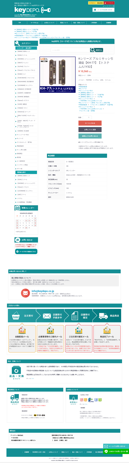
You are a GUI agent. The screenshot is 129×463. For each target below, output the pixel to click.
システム (19, 198)
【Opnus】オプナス (23, 100)
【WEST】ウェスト (23, 63)
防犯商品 (19, 153)
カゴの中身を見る (109, 2)
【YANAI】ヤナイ (22, 108)
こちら (32, 378)
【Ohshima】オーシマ (23, 112)
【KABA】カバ (21, 74)
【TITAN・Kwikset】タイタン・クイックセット (25, 126)
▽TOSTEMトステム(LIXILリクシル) (41, 37)
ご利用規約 (94, 22)
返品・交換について (79, 22)
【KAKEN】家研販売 (23, 97)
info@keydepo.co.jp (43, 291)
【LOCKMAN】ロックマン (25, 85)
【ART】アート (21, 194)
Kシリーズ (20, 138)
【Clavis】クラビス (23, 187)
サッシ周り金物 (21, 150)
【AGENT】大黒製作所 (24, 93)
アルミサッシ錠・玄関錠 (62, 37)
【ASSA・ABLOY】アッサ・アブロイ (26, 121)
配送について (64, 22)
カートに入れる (90, 123)
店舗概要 (108, 22)
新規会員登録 (100, 3)
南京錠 (19, 157)
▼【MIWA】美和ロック (22, 29)
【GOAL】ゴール (22, 55)
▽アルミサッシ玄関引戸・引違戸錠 (35, 35)
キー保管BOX (21, 161)
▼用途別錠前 (18, 35)
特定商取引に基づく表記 (39, 452)
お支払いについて (49, 22)
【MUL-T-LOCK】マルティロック (26, 116)
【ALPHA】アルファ (23, 66)
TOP (19, 22)
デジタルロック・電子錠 (24, 142)
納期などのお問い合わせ (90, 136)
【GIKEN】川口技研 (23, 131)
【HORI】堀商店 (22, 104)
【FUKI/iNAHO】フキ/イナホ (25, 78)
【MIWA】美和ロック (23, 51)
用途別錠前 (20, 146)
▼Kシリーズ (18, 33)
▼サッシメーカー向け (21, 37)
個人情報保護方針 (100, 452)
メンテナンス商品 (22, 165)
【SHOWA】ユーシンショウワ (26, 59)
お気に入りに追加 (90, 129)
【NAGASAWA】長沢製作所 (25, 81)
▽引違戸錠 (34, 29)
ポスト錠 (19, 169)
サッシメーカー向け (23, 135)
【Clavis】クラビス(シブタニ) (26, 70)
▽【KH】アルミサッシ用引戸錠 (34, 33)
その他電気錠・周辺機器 (24, 202)
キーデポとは (34, 22)
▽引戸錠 (34, 31)
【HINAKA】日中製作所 (24, 89)
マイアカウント (92, 3)
